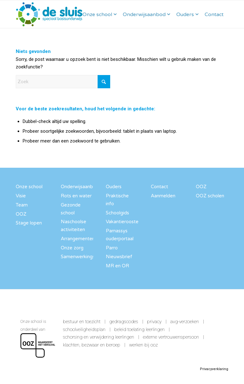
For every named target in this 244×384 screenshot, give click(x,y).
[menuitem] (99, 14)
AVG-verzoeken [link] (184, 321)
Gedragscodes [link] (123, 321)
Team (22, 205)
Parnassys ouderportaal (119, 234)
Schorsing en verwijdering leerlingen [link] (98, 337)
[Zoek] (63, 81)
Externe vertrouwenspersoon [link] (171, 337)
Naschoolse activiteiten (73, 225)
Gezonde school (71, 209)
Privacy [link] (154, 321)
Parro (112, 248)
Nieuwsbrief (119, 256)
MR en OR (117, 266)
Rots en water (76, 196)
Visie (21, 196)
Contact (159, 186)
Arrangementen (77, 238)
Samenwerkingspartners (77, 256)
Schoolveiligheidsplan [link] (84, 329)
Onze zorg (72, 248)
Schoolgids (117, 213)
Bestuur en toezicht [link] (81, 321)
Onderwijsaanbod (77, 186)
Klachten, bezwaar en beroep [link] (91, 345)
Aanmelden (163, 196)
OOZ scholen (210, 196)
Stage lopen (29, 223)
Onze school (29, 186)
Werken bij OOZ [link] (143, 345)
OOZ (21, 214)
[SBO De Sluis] (49, 14)
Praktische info (117, 200)
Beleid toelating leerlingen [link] (139, 329)
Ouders (114, 186)
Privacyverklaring (214, 369)
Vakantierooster (122, 221)
